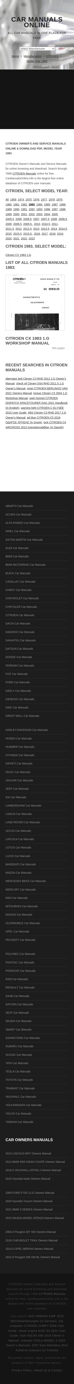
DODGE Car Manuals (19, 657)
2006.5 (27, 219)
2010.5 (46, 224)
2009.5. (28, 224)
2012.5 (27, 228)
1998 (62, 209)
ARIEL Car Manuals (18, 531)
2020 (9, 238)
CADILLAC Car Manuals (21, 581)
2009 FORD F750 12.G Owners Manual (30, 1192)
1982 (24, 204)
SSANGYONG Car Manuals (23, 1037)
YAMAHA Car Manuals (19, 1121)
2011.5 (10, 228)
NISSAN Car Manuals (19, 914)
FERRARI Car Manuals (20, 665)
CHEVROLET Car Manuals (22, 598)
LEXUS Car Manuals (18, 830)
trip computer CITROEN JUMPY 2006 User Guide (36, 1325)
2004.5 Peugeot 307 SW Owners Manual (31, 1231)
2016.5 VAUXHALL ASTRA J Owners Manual (33, 1170)
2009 (9, 224)
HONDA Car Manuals (19, 738)
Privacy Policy (22, 1370)
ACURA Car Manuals (19, 514)
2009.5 (17, 224)
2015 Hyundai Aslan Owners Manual (28, 1178)
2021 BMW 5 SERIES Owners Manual (29, 1209)
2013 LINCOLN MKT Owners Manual (28, 1153)
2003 (39, 214)
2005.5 (10, 219)
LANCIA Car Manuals (19, 814)
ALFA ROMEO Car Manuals (23, 522)
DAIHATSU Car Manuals (21, 640)
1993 (39, 209)
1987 (55, 204)
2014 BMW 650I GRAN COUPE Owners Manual (35, 1161)
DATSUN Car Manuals (19, 648)
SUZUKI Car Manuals (19, 1054)
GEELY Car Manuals (18, 690)
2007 (36, 219)
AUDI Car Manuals (17, 548)
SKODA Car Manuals (19, 1021)
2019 (60, 233)
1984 (39, 204)
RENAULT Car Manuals (20, 987)
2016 (37, 233)
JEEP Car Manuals (17, 788)
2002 (32, 214)
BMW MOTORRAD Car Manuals (26, 564)
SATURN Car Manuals (19, 1004)
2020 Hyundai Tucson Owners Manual (29, 1201)
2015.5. (28, 233)
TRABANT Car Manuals (20, 1088)
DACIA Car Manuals (18, 623)
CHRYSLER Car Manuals (21, 606)
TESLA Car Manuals (18, 1071)
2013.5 (45, 228)
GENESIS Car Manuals (20, 699)
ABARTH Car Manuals (19, 506)
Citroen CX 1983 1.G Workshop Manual (27, 341)
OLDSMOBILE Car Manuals (23, 923)
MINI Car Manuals (17, 898)
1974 (21, 199)
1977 (44, 199)
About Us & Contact (48, 1370)
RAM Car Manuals (17, 979)
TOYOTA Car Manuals (19, 1079)
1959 (13, 199)
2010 (37, 224)
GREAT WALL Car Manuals (22, 715)
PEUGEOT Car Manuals (20, 939)
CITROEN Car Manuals (20, 615)
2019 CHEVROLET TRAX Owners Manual (31, 1240)
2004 (47, 214)
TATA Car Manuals (17, 1063)
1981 (16, 204)
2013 (36, 228)
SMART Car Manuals (19, 1029)
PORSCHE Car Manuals (21, 970)
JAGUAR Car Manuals (19, 780)
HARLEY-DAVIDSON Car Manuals (27, 730)
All (7, 199)
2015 (9, 233)
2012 (19, 228)
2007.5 (45, 219)
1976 (36, 199)
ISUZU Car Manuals (18, 772)
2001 (24, 214)
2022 (24, 238)
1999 (9, 214)
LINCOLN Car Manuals (20, 839)
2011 (55, 224)
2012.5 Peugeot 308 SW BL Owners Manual (33, 1257)
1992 (32, 209)
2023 (32, 238)
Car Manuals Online (37, 22)
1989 (9, 209)
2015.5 (17, 233)
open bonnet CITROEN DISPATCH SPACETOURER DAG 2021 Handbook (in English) (37, 403)
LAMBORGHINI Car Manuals (23, 805)
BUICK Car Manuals (18, 573)
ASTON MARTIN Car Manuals (24, 539)
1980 (9, 204)
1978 (52, 199)
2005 (55, 214)
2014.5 (63, 228)
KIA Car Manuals (16, 797)
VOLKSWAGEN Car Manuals (23, 1105)
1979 (59, 199)
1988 (62, 204)
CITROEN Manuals (24, 173)
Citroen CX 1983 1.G (18, 255)
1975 (28, 199)
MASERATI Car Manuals (21, 864)
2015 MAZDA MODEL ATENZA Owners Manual (35, 1218)
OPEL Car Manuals (17, 931)
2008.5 (63, 219)
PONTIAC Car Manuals (20, 962)
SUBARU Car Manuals (20, 1046)
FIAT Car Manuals (17, 674)
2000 (16, 214)
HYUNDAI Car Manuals (20, 755)
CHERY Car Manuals (19, 590)
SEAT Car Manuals (17, 1012)
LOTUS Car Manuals (18, 847)
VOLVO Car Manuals (18, 1113)
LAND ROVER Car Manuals (23, 822)
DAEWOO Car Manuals (20, 632)
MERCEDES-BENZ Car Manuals (26, 881)
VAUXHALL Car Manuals (21, 1096)
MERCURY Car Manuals (21, 889)
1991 (24, 209)
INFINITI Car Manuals (19, 763)
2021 (16, 238)
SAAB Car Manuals (17, 996)
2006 (19, 219)
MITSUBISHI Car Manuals (22, 906)
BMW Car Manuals (17, 556)
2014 (54, 228)
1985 (47, 204)
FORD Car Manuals (18, 682)
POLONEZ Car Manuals (20, 953)
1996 (47, 209)
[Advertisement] (37, 99)
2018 (52, 233)
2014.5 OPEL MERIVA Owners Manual (29, 1248)
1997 (55, 209)
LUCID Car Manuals (18, 856)
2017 (45, 233)
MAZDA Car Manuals (18, 872)
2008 (54, 219)
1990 (16, 209)
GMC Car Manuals (17, 707)
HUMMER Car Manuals (20, 746)
